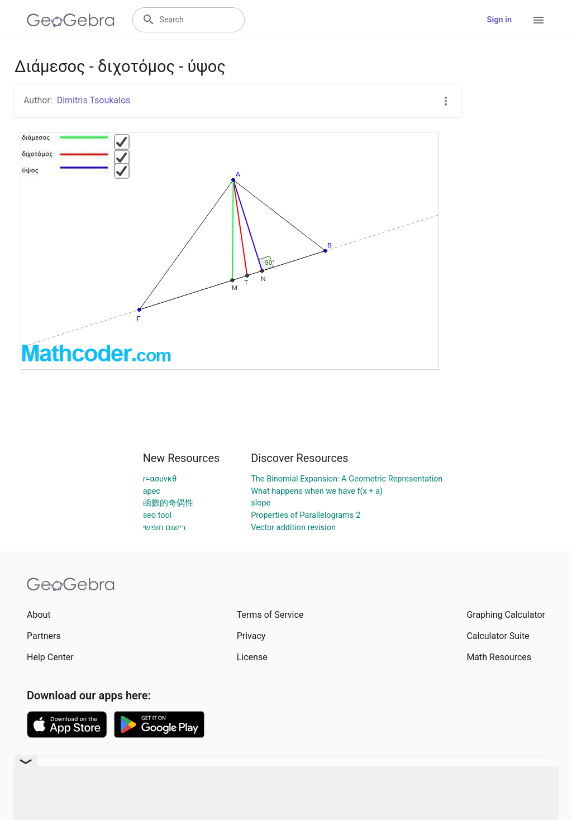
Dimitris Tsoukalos (94, 100)
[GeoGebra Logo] (71, 20)
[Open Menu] (538, 20)
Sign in (499, 20)
